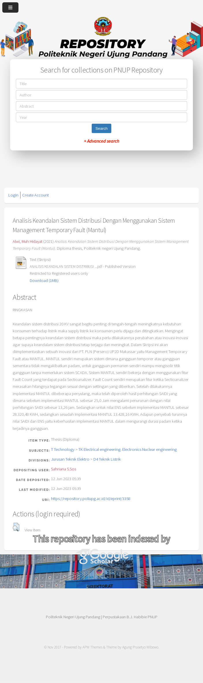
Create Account (35, 195)
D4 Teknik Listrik (107, 459)
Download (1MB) (44, 280)
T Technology (62, 449)
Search (101, 128)
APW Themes (92, 647)
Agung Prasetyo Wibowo (140, 647)
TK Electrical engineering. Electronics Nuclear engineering (127, 449)
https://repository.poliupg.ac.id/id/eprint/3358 (90, 498)
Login (13, 195)
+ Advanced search (101, 141)
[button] (16, 527)
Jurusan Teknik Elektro (70, 459)
